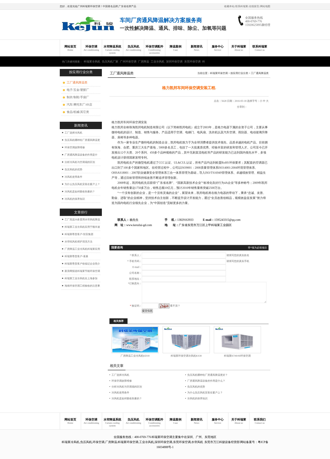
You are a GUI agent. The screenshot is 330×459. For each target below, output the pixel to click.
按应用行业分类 (239, 73)
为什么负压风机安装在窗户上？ (82, 184)
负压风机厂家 (110, 61)
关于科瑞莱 (238, 48)
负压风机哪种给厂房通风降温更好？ (207, 374)
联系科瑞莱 (241, 6)
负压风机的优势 (73, 169)
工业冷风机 (157, 61)
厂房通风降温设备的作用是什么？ (206, 380)
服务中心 (217, 48)
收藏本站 (229, 6)
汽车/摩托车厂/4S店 (79, 104)
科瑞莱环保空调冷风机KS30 (186, 355)
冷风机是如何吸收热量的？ (80, 191)
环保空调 (91, 48)
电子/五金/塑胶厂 (78, 89)
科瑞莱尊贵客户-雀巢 (76, 256)
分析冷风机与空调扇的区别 (80, 162)
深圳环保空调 (174, 61)
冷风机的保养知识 (75, 198)
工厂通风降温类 (260, 73)
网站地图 (265, 6)
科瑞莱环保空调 (219, 73)
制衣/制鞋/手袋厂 (78, 97)
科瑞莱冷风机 (92, 61)
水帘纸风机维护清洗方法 (78, 241)
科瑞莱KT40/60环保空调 (237, 355)
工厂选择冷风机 (73, 132)
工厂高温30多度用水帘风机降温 (82, 219)
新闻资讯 (196, 48)
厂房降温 (143, 61)
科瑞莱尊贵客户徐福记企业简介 (82, 263)
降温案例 (175, 48)
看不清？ (175, 305)
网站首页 (70, 48)
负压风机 (133, 48)
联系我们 (259, 421)
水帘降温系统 (112, 49)
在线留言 (254, 6)
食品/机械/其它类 (78, 112)
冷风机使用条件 (73, 176)
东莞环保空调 (192, 61)
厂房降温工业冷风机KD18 (135, 355)
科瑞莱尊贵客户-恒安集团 (79, 234)
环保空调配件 (154, 49)
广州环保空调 (128, 61)
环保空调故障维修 (75, 147)
